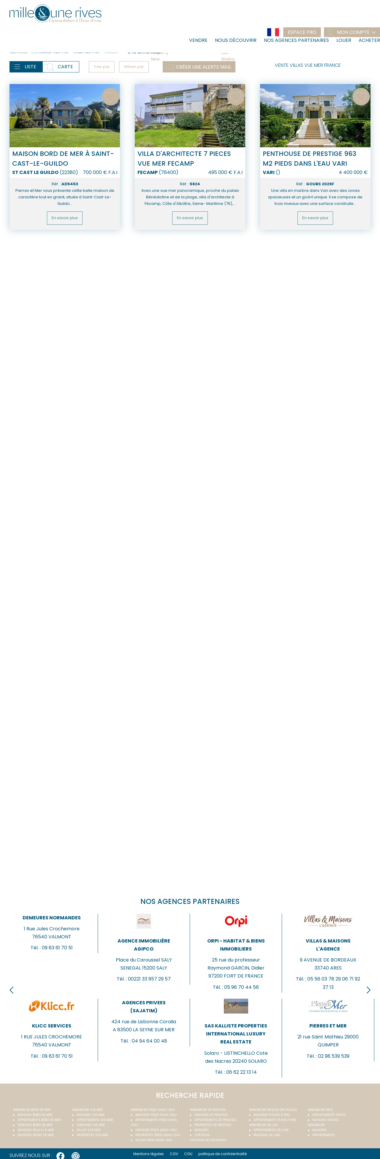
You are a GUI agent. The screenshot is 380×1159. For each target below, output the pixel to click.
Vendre (198, 40)
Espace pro (302, 32)
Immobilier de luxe (263, 1125)
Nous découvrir (235, 40)
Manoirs (201, 1130)
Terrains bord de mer (35, 1125)
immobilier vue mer (87, 1110)
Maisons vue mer (90, 1115)
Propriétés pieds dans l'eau (157, 1135)
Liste (30, 66)
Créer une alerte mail (203, 67)
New (184, 59)
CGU (188, 1153)
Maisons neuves (325, 1120)
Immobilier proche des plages (273, 1110)
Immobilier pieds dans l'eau (153, 1110)
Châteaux (202, 1135)
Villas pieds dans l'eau (153, 1140)
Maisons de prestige (211, 1115)
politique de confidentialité (222, 1153)
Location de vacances (208, 1140)
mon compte (353, 32)
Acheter (369, 40)
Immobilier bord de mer (31, 1110)
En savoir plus (65, 218)
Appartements (323, 1135)
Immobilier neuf (320, 1110)
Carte (65, 66)
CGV (174, 1153)
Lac (254, 53)
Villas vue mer (88, 1130)
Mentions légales (148, 1153)
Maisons (319, 1130)
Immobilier (316, 1125)
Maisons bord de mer (35, 1115)
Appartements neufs (329, 1115)
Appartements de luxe (271, 1130)
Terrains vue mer (91, 1125)
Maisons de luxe (267, 1135)
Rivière (254, 59)
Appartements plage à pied (275, 1120)
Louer (343, 40)
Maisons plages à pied (272, 1115)
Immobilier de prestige (208, 1110)
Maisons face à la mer (36, 1130)
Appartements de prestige (215, 1120)
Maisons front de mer (36, 1135)
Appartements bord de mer (39, 1120)
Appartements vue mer (95, 1120)
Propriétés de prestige (212, 1125)
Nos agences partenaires (296, 40)
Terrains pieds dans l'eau (156, 1130)
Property (184, 53)
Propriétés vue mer (92, 1135)
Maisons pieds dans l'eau (156, 1115)
